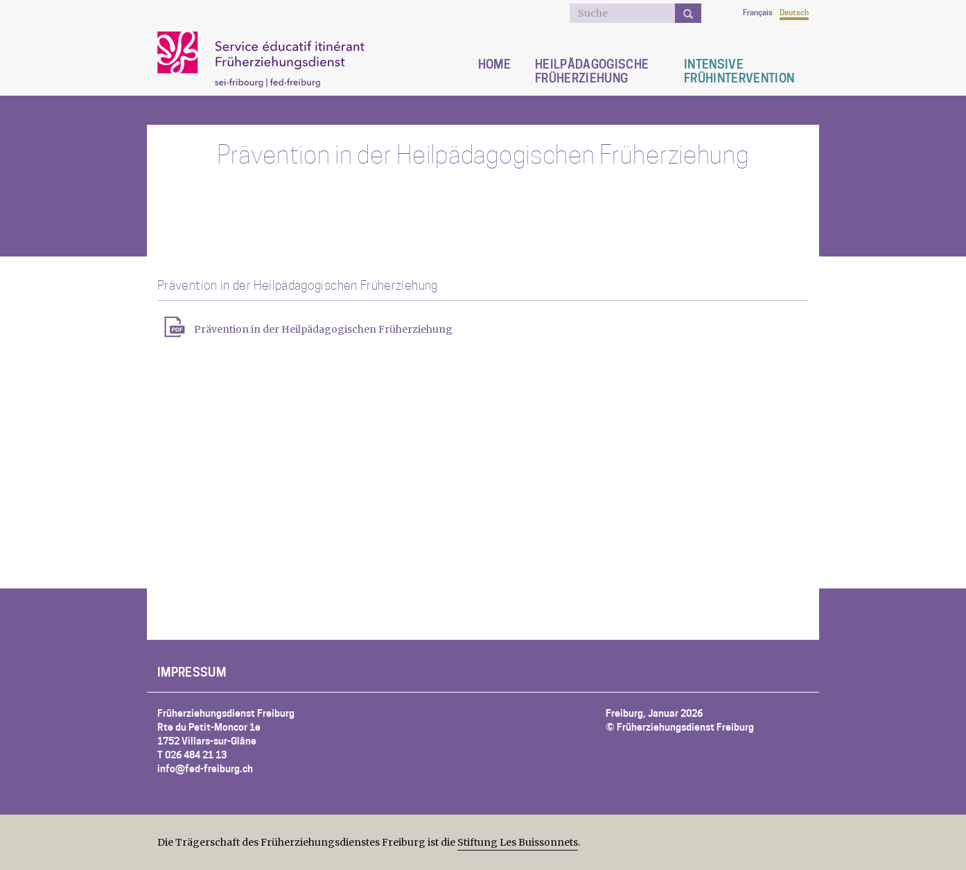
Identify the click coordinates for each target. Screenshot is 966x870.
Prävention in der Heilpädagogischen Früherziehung (323, 329)
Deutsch (794, 12)
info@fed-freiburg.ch (205, 768)
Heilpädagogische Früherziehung (592, 71)
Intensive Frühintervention (739, 71)
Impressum (191, 672)
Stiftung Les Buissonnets (517, 842)
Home (494, 64)
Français (758, 12)
